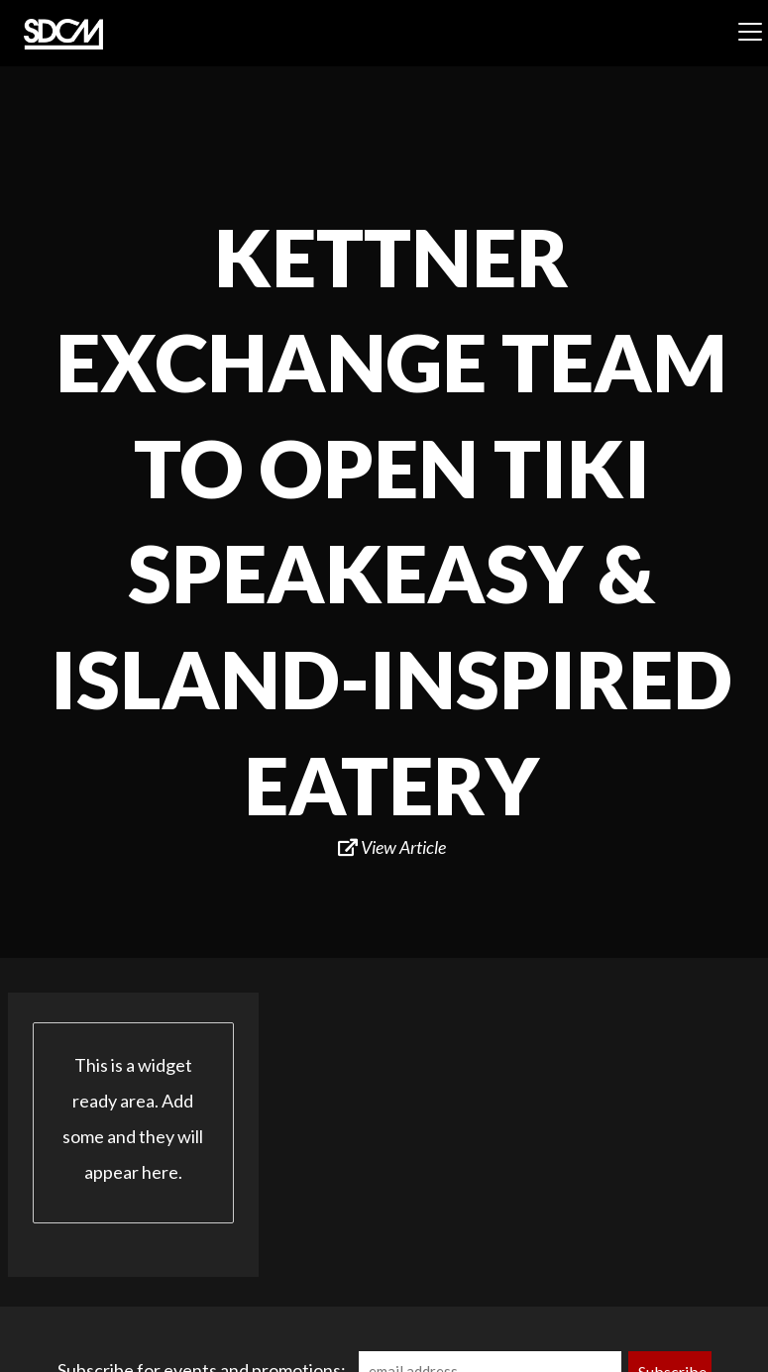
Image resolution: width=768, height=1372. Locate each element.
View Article (392, 847)
